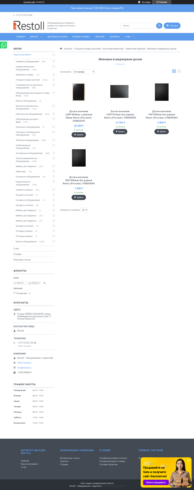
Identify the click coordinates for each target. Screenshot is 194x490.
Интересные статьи (70, 458)
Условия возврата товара (112, 461)
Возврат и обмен (81, 37)
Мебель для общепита (26, 166)
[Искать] (159, 26)
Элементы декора (24, 190)
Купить (80, 135)
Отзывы (17, 254)
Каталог (34, 37)
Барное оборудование (26, 101)
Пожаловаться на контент (113, 486)
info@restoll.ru (24, 368)
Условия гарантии (108, 464)
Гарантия (99, 37)
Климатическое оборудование (23, 183)
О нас (128, 37)
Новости (64, 461)
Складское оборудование (28, 176)
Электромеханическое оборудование (26, 159)
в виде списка (179, 71)
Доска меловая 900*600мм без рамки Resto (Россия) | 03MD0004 (79, 180)
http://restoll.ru (24, 363)
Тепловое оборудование (27, 140)
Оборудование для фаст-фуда (27, 120)
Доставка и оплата (57, 37)
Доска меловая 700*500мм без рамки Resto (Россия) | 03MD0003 (162, 114)
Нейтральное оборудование (29, 114)
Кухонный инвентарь (113, 49)
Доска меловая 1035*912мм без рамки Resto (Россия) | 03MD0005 (120, 114)
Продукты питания (24, 195)
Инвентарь (21, 171)
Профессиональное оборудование (25, 68)
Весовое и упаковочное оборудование (27, 107)
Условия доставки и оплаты (113, 458)
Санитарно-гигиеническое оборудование (28, 133)
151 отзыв (146, 2)
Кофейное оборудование (27, 61)
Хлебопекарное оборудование (23, 146)
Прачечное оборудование (28, 127)
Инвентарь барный (135, 49)
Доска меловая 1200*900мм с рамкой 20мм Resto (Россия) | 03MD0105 (78, 116)
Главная (20, 37)
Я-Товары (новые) (24, 231)
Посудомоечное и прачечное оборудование (29, 86)
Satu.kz (110, 483)
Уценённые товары (24, 75)
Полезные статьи (22, 260)
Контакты (115, 37)
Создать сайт (29, 2)
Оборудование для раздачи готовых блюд (33, 94)
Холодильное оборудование (29, 153)
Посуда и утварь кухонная (88, 49)
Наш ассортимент (22, 54)
